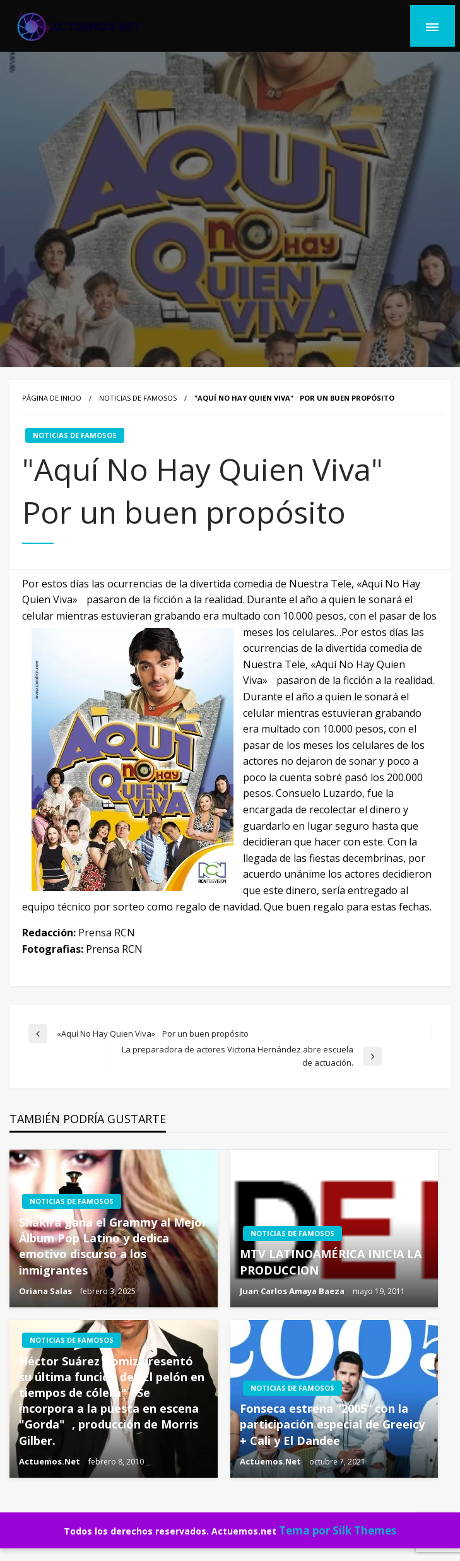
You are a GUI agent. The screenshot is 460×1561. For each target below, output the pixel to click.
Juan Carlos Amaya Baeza (293, 1291)
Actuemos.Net (50, 1461)
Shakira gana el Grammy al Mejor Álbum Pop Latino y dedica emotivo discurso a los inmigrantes (113, 1246)
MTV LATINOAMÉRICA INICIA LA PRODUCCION (331, 1261)
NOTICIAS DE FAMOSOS (138, 398)
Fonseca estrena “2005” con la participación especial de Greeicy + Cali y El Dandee (332, 1424)
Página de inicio (51, 398)
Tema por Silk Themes (337, 1530)
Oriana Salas (46, 1291)
